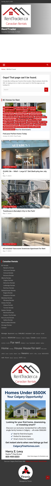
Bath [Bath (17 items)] (34, 333)
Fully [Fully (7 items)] (27, 343)
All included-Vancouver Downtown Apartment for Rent (24, 249)
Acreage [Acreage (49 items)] (4, 333)
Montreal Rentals (23, 114)
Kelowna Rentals (21, 112)
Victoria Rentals (34, 127)
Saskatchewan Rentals (11, 124)
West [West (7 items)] (24, 357)
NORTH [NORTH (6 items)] (31, 353)
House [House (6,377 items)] (18, 348)
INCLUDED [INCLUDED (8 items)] (44, 348)
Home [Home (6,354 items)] (5, 348)
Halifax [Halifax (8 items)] (42, 343)
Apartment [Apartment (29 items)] (11, 333)
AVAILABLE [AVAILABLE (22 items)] (21, 333)
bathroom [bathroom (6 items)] (38, 333)
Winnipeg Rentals (9, 129)
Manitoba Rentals (9, 114)
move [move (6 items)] (19, 353)
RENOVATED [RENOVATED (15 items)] (45, 353)
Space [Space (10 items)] (11, 357)
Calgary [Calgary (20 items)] (28, 338)
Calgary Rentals (9, 110)
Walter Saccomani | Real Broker (36, 461)
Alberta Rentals (21, 107)
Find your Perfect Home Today (15, 134)
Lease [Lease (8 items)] (7, 353)
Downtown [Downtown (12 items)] (44, 338)
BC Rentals (32, 107)
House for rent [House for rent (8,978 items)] (32, 348)
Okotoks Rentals (40, 117)
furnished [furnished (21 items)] (32, 343)
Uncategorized (8, 127)
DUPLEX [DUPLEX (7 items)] (3, 343)
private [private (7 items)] (39, 353)
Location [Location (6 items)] (11, 353)
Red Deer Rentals (20, 122)
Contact (3, 328)
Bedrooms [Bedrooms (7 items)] (18, 338)
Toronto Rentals (40, 124)
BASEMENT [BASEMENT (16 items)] (29, 333)
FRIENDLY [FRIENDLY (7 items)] (23, 343)
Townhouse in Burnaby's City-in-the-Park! (19, 211)
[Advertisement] (25, 48)
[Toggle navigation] (3, 65)
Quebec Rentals (8, 122)
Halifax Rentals (8, 112)
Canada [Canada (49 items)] (33, 338)
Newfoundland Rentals (11, 117)
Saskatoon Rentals (26, 124)
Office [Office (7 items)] (35, 353)
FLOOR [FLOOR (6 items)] (8, 343)
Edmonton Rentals (22, 110)
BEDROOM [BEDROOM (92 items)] (11, 338)
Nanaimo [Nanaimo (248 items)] (25, 353)
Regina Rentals (32, 122)
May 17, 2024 (7, 176)
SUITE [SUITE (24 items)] (21, 357)
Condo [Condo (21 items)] (38, 338)
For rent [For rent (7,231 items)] (15, 342)
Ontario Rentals (8, 119)
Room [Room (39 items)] (7, 358)
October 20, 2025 (8, 136)
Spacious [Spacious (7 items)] (16, 357)
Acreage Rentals (8, 107)
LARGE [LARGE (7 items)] (3, 353)
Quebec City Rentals (34, 119)
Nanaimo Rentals (36, 114)
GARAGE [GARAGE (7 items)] (38, 343)
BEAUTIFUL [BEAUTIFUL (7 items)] (4, 338)
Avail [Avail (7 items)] (16, 333)
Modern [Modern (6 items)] (15, 353)
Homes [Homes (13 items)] (11, 348)
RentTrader (8, 29)
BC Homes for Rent (11, 100)
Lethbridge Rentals (34, 112)
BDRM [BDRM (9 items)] (42, 333)
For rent (33, 110)
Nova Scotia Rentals (27, 117)
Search (46, 90)
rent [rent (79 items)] (2, 358)
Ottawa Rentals (21, 119)
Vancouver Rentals (21, 127)
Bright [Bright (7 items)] (23, 338)
